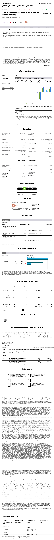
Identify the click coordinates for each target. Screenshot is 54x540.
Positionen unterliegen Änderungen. (8, 244)
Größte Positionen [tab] (6, 220)
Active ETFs (29, 527)
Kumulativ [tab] (42, 78)
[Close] (52, 536)
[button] (47, 3)
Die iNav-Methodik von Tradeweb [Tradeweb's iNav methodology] (44, 526)
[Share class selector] (11, 17)
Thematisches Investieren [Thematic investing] (32, 525)
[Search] (49, 3)
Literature (48, 27)
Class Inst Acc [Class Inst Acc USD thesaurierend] (5, 299)
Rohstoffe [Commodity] (5, 532)
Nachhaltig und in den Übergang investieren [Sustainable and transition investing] (31, 530)
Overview (5, 27)
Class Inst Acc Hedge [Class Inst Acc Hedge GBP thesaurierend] (6, 304)
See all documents (12, 388)
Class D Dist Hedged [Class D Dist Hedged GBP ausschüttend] (6, 295)
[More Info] (15, 109)
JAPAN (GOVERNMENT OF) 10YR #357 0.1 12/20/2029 (10, 227)
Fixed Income (30, 524)
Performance (14, 27)
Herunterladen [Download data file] (49, 9)
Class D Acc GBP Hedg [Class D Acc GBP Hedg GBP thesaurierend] (6, 288)
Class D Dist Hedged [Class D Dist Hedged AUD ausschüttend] (6, 297)
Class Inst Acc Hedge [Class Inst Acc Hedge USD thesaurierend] (6, 302)
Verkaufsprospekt (42, 9)
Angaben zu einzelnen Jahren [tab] (27, 78)
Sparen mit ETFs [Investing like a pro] (18, 524)
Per (6, 345)
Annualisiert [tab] (36, 78)
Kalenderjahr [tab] (18, 78)
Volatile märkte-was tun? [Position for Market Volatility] (32, 534)
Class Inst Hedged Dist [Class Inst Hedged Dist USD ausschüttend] (6, 306)
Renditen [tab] (17, 75)
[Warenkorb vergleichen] (42, 3)
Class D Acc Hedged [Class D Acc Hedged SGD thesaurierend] (6, 290)
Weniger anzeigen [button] (47, 65)
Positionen (40, 27)
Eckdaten (23, 27)
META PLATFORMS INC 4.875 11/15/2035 (35, 227)
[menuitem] (5, 5)
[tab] (8, 78)
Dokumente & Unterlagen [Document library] (45, 524)
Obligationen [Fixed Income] (5, 534)
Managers (31, 27)
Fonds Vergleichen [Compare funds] (6, 526)
